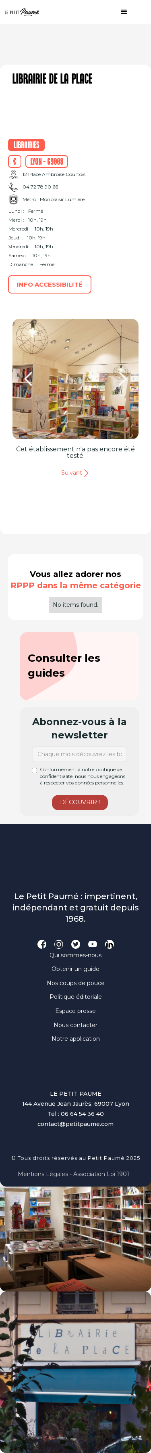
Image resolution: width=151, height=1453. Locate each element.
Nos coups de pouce (76, 983)
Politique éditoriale (76, 996)
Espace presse (75, 1011)
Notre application (76, 1038)
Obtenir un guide (75, 969)
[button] (120, 12)
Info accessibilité (50, 284)
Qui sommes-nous (75, 955)
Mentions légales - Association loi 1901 (73, 1174)
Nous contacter (75, 1025)
